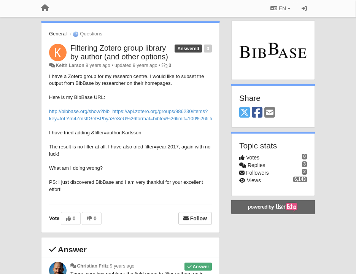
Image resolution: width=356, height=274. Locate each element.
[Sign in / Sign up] (304, 8)
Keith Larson (70, 65)
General (58, 34)
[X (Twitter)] (244, 112)
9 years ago (122, 266)
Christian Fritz (92, 266)
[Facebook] (257, 112)
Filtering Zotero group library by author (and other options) (119, 52)
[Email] (269, 112)
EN (280, 8)
